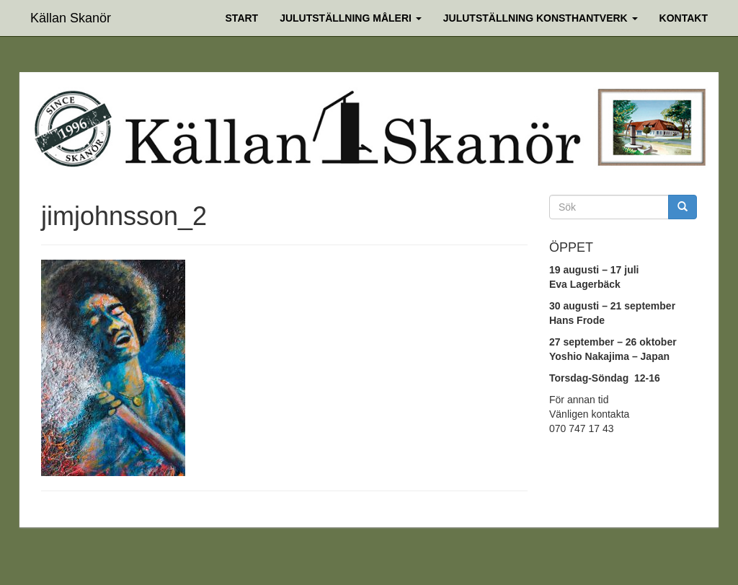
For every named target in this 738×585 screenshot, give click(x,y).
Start (242, 18)
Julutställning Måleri (351, 18)
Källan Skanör (70, 16)
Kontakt (683, 18)
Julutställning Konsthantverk (540, 18)
